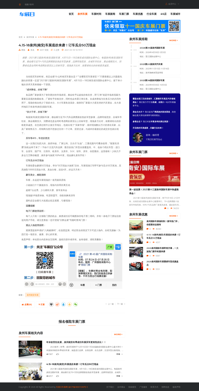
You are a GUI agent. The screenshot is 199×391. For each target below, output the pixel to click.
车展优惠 (138, 13)
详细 (119, 353)
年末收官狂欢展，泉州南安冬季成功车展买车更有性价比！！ (76, 341)
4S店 (163, 13)
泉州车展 (82, 13)
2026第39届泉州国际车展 (152, 47)
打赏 (42, 304)
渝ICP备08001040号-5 (78, 386)
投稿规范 (132, 386)
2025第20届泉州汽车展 (151, 63)
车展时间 (96, 13)
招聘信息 (165, 386)
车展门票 (124, 13)
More (118, 333)
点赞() (27, 304)
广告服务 (143, 386)
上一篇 (110, 303)
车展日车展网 (62, 386)
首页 (71, 13)
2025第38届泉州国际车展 (152, 79)
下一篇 (121, 303)
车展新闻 (110, 13)
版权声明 (176, 386)
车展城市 (175, 13)
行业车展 (152, 13)
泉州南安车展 (32, 294)
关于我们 (110, 386)
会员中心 (172, 4)
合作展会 (121, 386)
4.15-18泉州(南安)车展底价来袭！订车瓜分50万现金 (72, 363)
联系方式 (154, 386)
